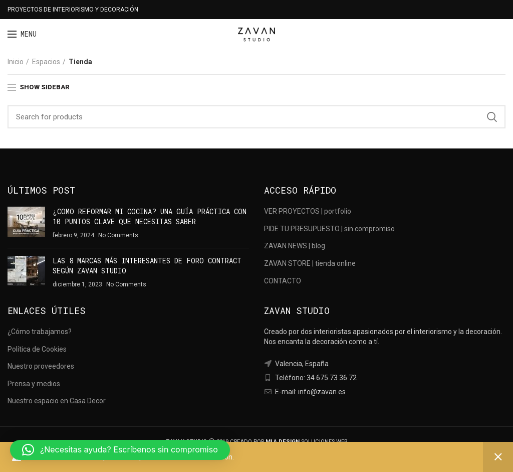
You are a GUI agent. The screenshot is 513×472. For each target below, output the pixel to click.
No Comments (118, 235)
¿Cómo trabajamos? (40, 332)
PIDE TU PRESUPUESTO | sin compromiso (329, 229)
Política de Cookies (37, 349)
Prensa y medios (34, 384)
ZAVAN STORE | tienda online (310, 263)
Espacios (46, 62)
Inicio (16, 62)
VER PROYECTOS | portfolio (307, 211)
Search (491, 116)
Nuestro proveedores (41, 366)
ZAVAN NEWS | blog (294, 246)
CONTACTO (282, 281)
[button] (120, 450)
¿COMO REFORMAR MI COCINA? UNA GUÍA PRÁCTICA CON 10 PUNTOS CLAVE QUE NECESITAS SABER (149, 216)
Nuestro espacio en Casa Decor (57, 401)
